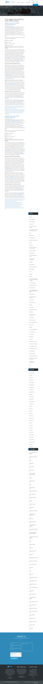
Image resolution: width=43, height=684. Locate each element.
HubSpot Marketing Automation (32, 514)
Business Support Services (33, 240)
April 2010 (31, 430)
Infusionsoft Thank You (33, 285)
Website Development (33, 621)
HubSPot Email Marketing (33, 510)
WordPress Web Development (32, 362)
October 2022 (32, 389)
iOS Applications (32, 294)
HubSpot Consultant (33, 504)
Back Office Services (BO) (33, 456)
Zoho (15, 101)
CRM (30, 484)
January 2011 (32, 420)
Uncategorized (32, 590)
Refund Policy (32, 317)
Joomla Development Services (33, 297)
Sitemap (31, 327)
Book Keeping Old (32, 237)
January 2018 (32, 396)
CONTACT (9, 677)
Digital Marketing (32, 487)
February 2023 (32, 382)
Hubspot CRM (32, 507)
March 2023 (31, 380)
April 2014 (31, 413)
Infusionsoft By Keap (15, 109)
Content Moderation (33, 250)
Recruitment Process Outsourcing (33, 315)
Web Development (32, 353)
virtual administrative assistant (33, 598)
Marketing (31, 554)
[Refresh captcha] (20, 653)
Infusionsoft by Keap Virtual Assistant (17, 111)
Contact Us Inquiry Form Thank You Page (33, 248)
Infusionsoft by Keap (8, 75)
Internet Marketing (32, 287)
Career (31, 242)
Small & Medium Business (33, 577)
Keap (8, 108)
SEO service (31, 574)
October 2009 (32, 439)
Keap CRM (11, 108)
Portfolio (33, 2)
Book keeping (32, 466)
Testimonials (31, 336)
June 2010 (31, 425)
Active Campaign (32, 219)
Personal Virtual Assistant (33, 560)
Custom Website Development (32, 259)
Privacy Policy (32, 307)
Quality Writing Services (33, 309)
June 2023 (31, 377)
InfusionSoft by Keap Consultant (16, 203)
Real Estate (31, 567)
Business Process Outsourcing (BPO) (32, 474)
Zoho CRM (14, 108)
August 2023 (31, 372)
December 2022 (32, 384)
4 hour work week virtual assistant (13, 202)
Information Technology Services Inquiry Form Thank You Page (34, 279)
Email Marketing (32, 264)
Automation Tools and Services (33, 227)
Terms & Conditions (27, 681)
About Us (22, 2)
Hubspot (31, 276)
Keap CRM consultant (15, 112)
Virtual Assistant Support (33, 348)
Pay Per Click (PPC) (32, 302)
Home (19, 2)
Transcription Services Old (33, 343)
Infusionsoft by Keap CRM (15, 120)
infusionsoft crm (12, 176)
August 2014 (31, 403)
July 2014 (31, 406)
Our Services (28, 2)
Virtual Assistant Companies (34, 601)
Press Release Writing (33, 564)
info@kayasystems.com (33, 671)
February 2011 (32, 418)
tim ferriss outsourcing (33, 584)
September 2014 (32, 401)
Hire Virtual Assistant (33, 497)
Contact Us (35, 4)
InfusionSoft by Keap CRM (12, 110)
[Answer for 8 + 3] (16, 655)
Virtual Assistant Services (33, 608)
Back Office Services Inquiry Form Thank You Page (34, 230)
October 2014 (32, 399)
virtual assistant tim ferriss (34, 611)
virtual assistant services (33, 346)
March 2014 (31, 415)
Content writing (32, 480)
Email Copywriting (32, 494)
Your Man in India (32, 624)
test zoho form (32, 334)
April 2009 (31, 446)
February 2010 (32, 434)
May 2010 (31, 427)
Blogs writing (31, 463)
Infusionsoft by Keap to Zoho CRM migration (33, 533)
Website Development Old (33, 355)
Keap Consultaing (32, 544)
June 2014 (31, 408)
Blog (36, 2)
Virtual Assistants (32, 614)
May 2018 (31, 394)
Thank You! (31, 339)
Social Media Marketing (33, 329)
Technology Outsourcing (33, 580)
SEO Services (31, 324)
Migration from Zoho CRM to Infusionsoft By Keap (12, 23)
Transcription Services (33, 341)
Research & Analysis (33, 320)
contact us (20, 103)
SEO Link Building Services (33, 322)
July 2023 (31, 375)
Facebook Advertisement (33, 266)
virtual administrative (33, 594)
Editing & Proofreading (33, 490)
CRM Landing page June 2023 (33, 256)
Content (31, 477)
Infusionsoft (9, 109)
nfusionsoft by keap (20, 60)
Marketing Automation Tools (34, 557)
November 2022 (32, 387)
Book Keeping (32, 235)
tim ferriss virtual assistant (13, 207)
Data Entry (31, 262)
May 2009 (31, 444)
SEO (30, 570)
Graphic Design (32, 269)
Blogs (30, 460)
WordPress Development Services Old (33, 359)
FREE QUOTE (21, 676)
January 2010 (32, 437)
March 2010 (31, 432)
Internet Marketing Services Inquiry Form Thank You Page (34, 291)
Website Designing (32, 618)
